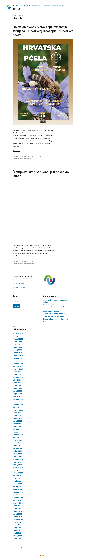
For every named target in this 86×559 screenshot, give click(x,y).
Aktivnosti (46, 6)
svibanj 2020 (17, 465)
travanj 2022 (17, 421)
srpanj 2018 (17, 506)
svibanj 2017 (17, 530)
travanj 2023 (17, 391)
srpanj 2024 (17, 372)
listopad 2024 (18, 364)
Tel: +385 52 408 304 (19, 283)
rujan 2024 (17, 366)
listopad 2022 (18, 405)
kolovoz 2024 (18, 369)
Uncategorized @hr (36, 156)
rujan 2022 (17, 407)
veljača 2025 (17, 353)
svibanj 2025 (17, 347)
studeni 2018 (17, 495)
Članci (33, 261)
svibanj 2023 (17, 388)
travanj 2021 (17, 448)
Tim (21, 6)
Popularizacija (56, 6)
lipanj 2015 (17, 539)
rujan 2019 (17, 476)
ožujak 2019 (17, 489)
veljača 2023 (17, 396)
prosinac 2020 (18, 459)
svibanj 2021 (17, 446)
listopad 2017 (18, 519)
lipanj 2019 (17, 481)
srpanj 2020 (17, 462)
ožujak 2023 (17, 394)
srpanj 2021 (17, 443)
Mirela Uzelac (17, 156)
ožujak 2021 (17, 451)
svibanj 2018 (17, 511)
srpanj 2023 (17, 383)
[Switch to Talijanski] (45, 555)
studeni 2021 (17, 432)
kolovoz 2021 (18, 440)
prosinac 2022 (18, 399)
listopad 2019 (18, 473)
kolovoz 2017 (18, 522)
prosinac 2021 (18, 429)
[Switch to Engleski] (40, 555)
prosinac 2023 (18, 377)
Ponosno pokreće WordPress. (19, 548)
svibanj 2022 (17, 418)
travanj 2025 (17, 350)
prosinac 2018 (18, 492)
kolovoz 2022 (18, 410)
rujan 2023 (17, 380)
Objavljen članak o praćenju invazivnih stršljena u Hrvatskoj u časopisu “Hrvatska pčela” (43, 31)
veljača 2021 (17, 454)
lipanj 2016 (17, 533)
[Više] (63, 6)
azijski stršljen (17, 158)
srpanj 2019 (17, 478)
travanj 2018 (17, 514)
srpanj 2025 (17, 344)
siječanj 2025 (18, 355)
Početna (16, 6)
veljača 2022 (17, 424)
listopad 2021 (18, 435)
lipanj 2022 (17, 416)
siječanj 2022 (18, 426)
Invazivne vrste (34, 6)
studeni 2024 (17, 361)
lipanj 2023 (17, 385)
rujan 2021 (17, 437)
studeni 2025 (17, 336)
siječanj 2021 (18, 456)
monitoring (24, 158)
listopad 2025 (18, 339)
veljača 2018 (17, 517)
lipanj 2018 (17, 508)
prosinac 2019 (18, 467)
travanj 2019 (17, 487)
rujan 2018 (17, 500)
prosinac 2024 (18, 358)
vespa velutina (30, 263)
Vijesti (26, 6)
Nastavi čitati (18, 151)
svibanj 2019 (17, 484)
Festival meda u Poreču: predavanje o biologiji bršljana (54, 313)
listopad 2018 (18, 498)
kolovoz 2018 (18, 503)
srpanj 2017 (17, 525)
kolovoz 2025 (18, 342)
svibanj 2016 (17, 536)
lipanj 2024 (17, 375)
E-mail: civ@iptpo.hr (19, 287)
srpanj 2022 (17, 413)
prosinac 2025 (18, 333)
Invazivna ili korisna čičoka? (53, 316)
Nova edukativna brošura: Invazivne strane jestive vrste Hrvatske (54, 307)
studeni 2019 (17, 470)
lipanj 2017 (17, 528)
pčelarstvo (29, 158)
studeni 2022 (17, 402)
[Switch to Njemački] (43, 555)
